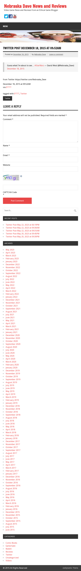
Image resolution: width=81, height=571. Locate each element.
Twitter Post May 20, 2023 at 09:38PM (22, 236)
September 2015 (13, 521)
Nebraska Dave (40, 54)
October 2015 (12, 518)
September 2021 (13, 309)
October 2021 (12, 306)
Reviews (9, 552)
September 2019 (13, 379)
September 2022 (13, 273)
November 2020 (13, 338)
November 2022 (13, 267)
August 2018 (11, 418)
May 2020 (10, 356)
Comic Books (11, 543)
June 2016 (10, 494)
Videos (9, 560)
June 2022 (10, 282)
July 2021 (10, 314)
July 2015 (10, 527)
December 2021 (13, 300)
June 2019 (10, 388)
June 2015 (10, 530)
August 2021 (11, 311)
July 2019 (10, 385)
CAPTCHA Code (10, 192)
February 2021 (12, 329)
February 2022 (12, 294)
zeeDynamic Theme (70, 568)
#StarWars (39, 65)
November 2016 (13, 480)
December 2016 (13, 477)
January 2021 (11, 332)
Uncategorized (12, 558)
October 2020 (12, 341)
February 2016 (12, 506)
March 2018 (11, 432)
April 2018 (10, 429)
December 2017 (13, 441)
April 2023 (10, 253)
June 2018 (10, 424)
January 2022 (11, 297)
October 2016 (12, 482)
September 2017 (13, 450)
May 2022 (10, 285)
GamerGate (10, 546)
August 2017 (11, 453)
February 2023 (12, 258)
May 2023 (10, 250)
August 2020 (11, 347)
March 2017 (11, 468)
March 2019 (11, 397)
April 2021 (10, 323)
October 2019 (12, 376)
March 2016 (11, 503)
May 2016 (10, 497)
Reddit (9, 549)
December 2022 (13, 264)
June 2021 (10, 317)
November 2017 (13, 444)
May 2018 (10, 426)
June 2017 (10, 459)
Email (6, 155)
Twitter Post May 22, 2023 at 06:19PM (22, 225)
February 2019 (12, 400)
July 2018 (10, 421)
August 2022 (11, 276)
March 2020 (11, 362)
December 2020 (13, 335)
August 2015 (11, 524)
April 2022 (10, 288)
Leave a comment (56, 54)
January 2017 (11, 474)
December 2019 (13, 370)
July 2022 (10, 279)
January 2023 (11, 261)
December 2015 (13, 512)
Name (6, 146)
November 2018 (13, 409)
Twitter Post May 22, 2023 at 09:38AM (23, 228)
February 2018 (12, 435)
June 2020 (10, 353)
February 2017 (12, 471)
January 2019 (11, 403)
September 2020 (13, 344)
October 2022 (12, 270)
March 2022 (11, 291)
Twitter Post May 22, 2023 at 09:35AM (23, 231)
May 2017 (10, 462)
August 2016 (11, 488)
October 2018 (12, 412)
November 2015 (13, 515)
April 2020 (10, 359)
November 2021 (13, 303)
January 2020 (11, 368)
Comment (8, 119)
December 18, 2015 (15, 69)
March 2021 (11, 326)
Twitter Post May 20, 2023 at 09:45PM (22, 234)
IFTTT (8, 87)
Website (6, 165)
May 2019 (10, 391)
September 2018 (13, 415)
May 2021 (10, 320)
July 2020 (10, 350)
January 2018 (11, 438)
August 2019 (11, 382)
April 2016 (10, 500)
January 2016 (11, 509)
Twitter (23, 93)
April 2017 (10, 465)
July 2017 (10, 456)
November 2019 (13, 373)
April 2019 (10, 394)
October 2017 (12, 447)
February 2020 (12, 365)
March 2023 (11, 255)
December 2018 (13, 406)
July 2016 (10, 491)
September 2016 (13, 485)
